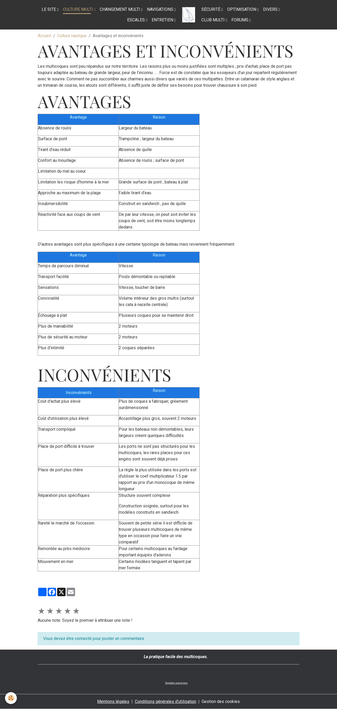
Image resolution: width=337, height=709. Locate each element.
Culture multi (78, 9)
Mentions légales (113, 701)
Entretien (163, 19)
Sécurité (211, 9)
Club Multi (213, 19)
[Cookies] (11, 698)
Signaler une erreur (176, 683)
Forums (240, 19)
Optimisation (242, 9)
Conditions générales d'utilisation (165, 701)
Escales (136, 19)
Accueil (44, 35)
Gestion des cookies (221, 701)
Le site (49, 9)
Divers (271, 9)
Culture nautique (72, 35)
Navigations (160, 9)
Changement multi (120, 9)
